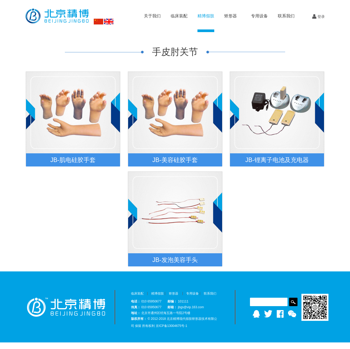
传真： (135, 307)
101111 (183, 301)
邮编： (172, 301)
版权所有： (139, 319)
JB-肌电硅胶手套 (73, 159)
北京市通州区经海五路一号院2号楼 (165, 313)
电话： (135, 301)
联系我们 (286, 16)
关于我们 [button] (152, 16)
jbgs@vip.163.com (191, 307)
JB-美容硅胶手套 (175, 159)
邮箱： (172, 307)
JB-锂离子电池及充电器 (277, 159)
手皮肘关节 (175, 52)
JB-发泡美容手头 (175, 259)
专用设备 (192, 293)
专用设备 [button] (259, 16)
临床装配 (137, 293)
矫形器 (173, 293)
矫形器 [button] (230, 16)
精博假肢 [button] (205, 16)
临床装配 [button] (179, 16)
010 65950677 (151, 301)
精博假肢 (157, 293)
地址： (135, 313)
